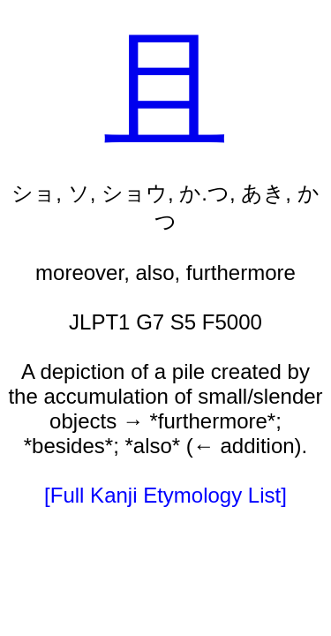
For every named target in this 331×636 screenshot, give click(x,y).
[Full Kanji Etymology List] (165, 495)
